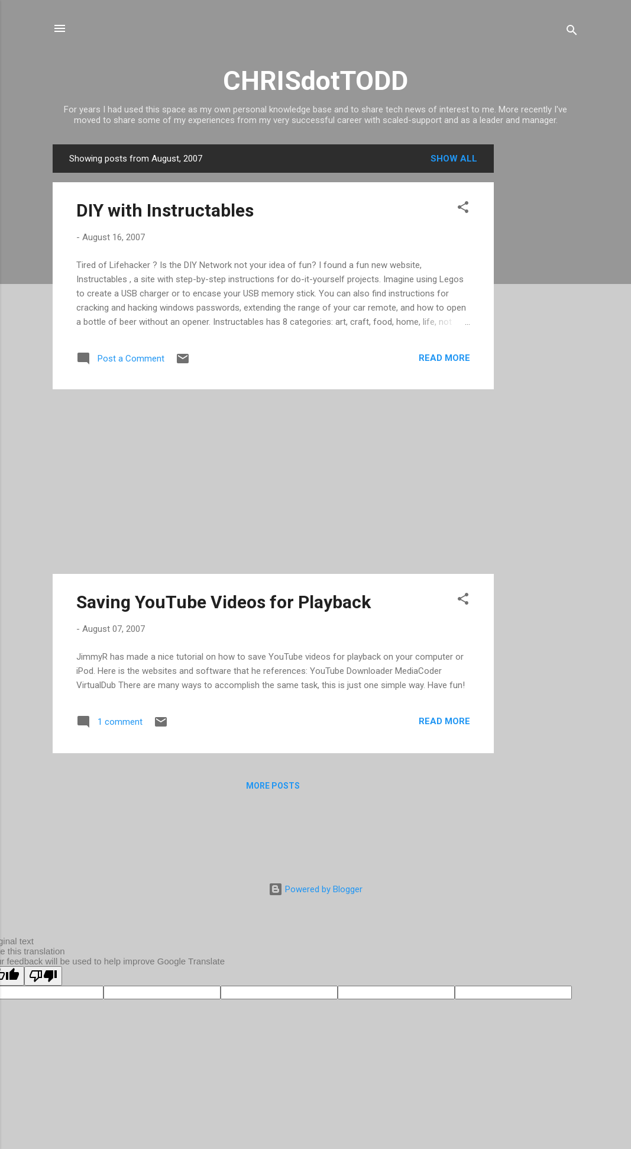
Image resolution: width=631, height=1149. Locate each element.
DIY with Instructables (165, 210)
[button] (463, 209)
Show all (454, 158)
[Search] (572, 32)
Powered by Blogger (315, 889)
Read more (444, 358)
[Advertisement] (541, 321)
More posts (273, 785)
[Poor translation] (43, 976)
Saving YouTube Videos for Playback (223, 602)
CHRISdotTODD (315, 80)
